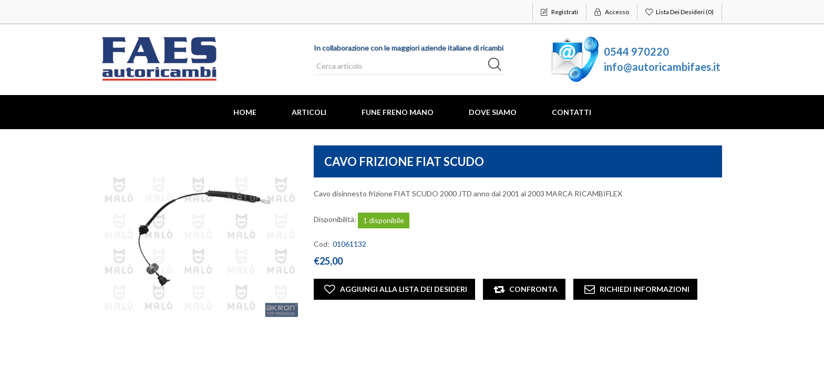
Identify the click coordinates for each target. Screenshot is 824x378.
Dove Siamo (493, 112)
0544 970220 (636, 51)
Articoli (309, 112)
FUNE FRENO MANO (398, 112)
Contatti (571, 112)
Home (244, 112)
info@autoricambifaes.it (662, 66)
